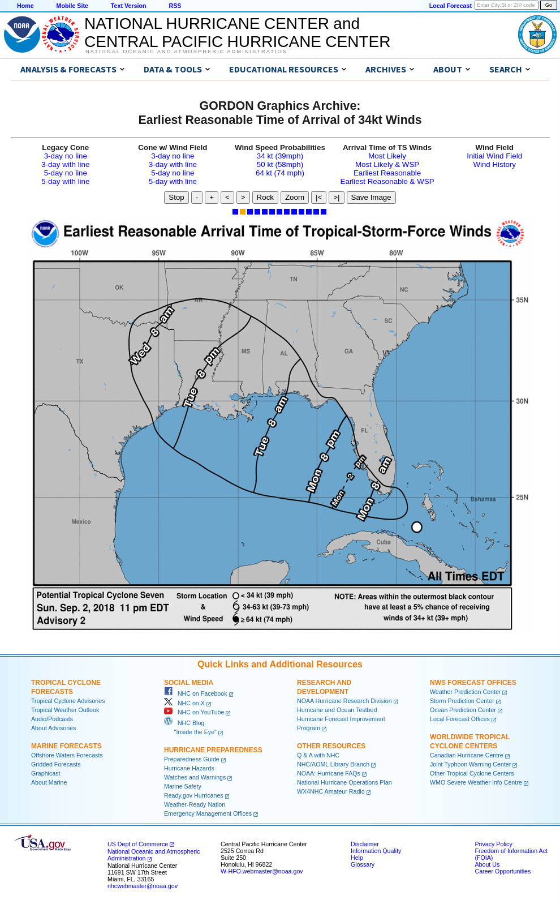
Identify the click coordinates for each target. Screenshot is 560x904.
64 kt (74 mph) (280, 173)
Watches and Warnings (195, 777)
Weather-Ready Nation (194, 804)
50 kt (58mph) (280, 164)
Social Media (188, 683)
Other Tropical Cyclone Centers (472, 773)
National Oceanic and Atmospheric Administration (186, 51)
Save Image (371, 197)
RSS (175, 5)
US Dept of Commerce (137, 844)
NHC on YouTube (194, 712)
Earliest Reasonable (387, 173)
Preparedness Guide (191, 759)
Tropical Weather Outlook (65, 709)
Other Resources (331, 746)
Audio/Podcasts (52, 719)
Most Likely (387, 156)
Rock (265, 197)
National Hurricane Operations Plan (344, 782)
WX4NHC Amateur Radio (331, 791)
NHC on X (184, 703)
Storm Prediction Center (462, 700)
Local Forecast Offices (460, 719)
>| (336, 197)
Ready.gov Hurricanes (193, 795)
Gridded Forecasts (56, 764)
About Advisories (53, 728)
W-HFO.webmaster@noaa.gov (262, 871)
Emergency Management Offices (208, 813)
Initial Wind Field (494, 156)
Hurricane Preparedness (213, 750)
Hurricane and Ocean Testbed (337, 709)
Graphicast (46, 773)
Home (25, 5)
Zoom (294, 197)
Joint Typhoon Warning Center (470, 764)
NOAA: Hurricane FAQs (328, 773)
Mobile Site (72, 5)
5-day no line (65, 173)
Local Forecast (450, 5)
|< (319, 197)
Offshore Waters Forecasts (67, 755)
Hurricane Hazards (189, 768)
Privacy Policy (493, 844)
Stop (176, 197)
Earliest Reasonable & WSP (387, 181)
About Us (487, 864)
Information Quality (376, 850)
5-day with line (65, 181)
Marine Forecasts (66, 746)
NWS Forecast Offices (473, 683)
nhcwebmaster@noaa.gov (142, 885)
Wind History (494, 164)
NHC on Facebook (195, 693)
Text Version (129, 5)
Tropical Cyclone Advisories (68, 700)
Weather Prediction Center (465, 691)
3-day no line (65, 156)
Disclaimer (365, 844)
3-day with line (65, 164)
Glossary (362, 864)
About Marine (49, 782)
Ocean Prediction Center (463, 709)
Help (357, 857)
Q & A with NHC (318, 755)
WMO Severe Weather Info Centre (476, 782)
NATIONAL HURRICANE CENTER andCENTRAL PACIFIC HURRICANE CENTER (237, 32)
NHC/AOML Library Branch (333, 764)
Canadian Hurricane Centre (466, 755)
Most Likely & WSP (387, 164)
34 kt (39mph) (280, 156)
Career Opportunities (503, 871)
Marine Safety (182, 786)
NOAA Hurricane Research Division (344, 700)
